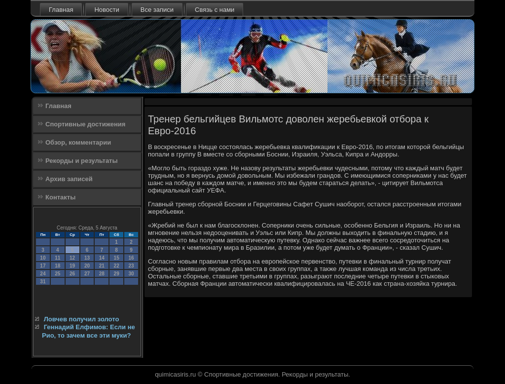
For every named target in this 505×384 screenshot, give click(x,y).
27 (87, 273)
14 (102, 258)
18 (57, 266)
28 (102, 273)
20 (87, 266)
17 (42, 266)
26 (72, 273)
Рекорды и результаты (81, 160)
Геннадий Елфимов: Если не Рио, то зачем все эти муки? (88, 331)
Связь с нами (214, 9)
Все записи (157, 9)
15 (116, 258)
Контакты (60, 197)
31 (42, 281)
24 (42, 273)
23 (131, 266)
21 (102, 266)
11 (57, 258)
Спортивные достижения (85, 124)
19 (72, 266)
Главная (61, 9)
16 (131, 258)
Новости (106, 9)
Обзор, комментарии (78, 142)
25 (57, 273)
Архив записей (69, 179)
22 (116, 266)
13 (87, 258)
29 (116, 273)
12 (72, 258)
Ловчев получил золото (81, 319)
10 (42, 258)
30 (131, 273)
